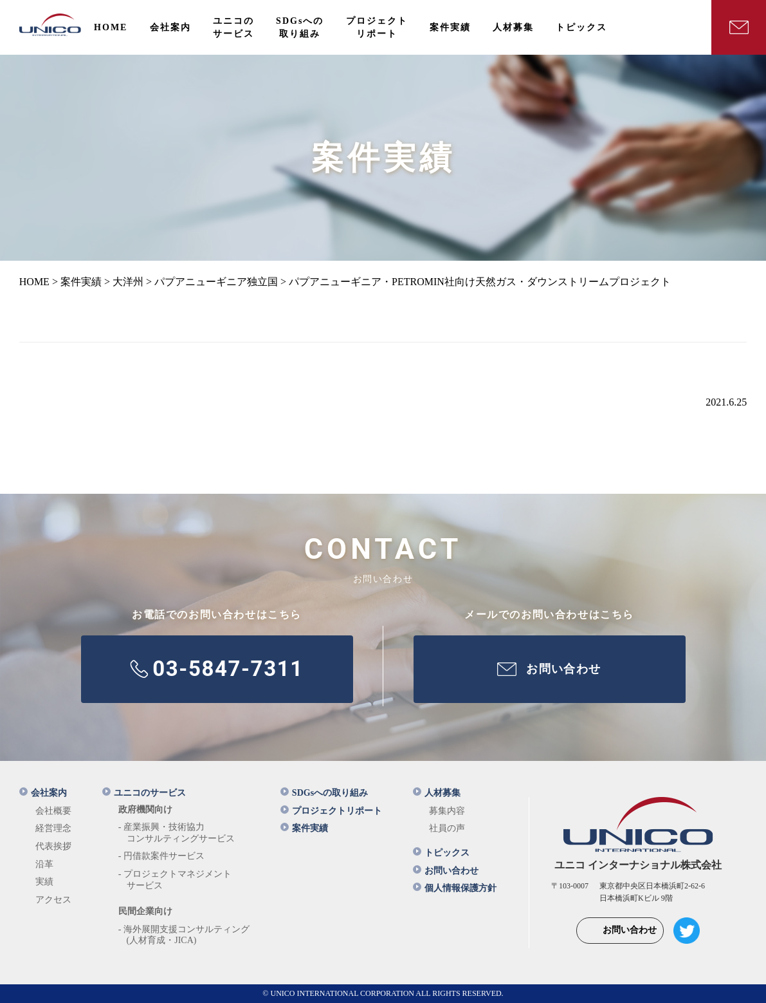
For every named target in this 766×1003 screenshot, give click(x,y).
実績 (44, 881)
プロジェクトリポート (331, 811)
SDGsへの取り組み (324, 793)
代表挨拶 (53, 846)
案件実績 (304, 828)
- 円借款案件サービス (161, 856)
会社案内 (43, 793)
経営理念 (53, 828)
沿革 (44, 864)
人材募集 (437, 793)
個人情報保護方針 (455, 888)
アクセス (53, 900)
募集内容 (447, 811)
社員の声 (447, 828)
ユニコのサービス (144, 793)
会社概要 (53, 811)
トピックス (441, 853)
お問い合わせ (446, 871)
